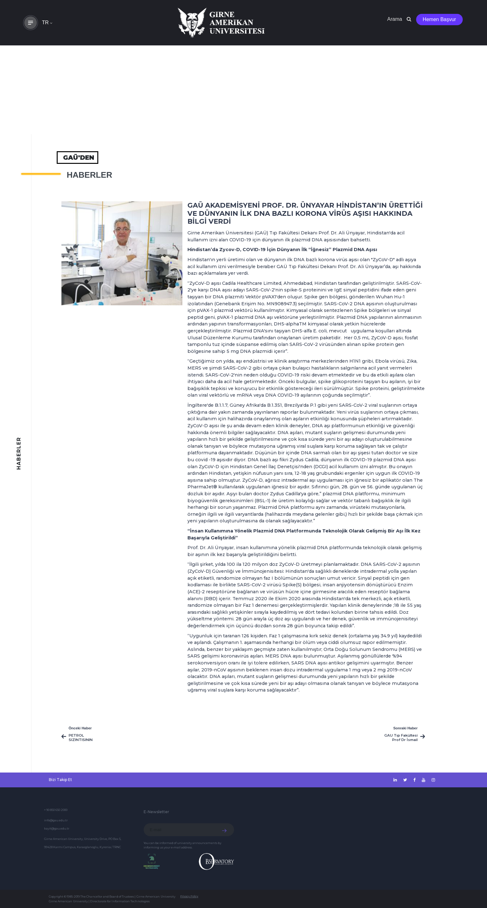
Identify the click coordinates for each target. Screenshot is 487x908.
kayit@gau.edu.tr (56, 828)
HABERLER (89, 175)
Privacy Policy (189, 896)
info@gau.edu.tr (56, 820)
